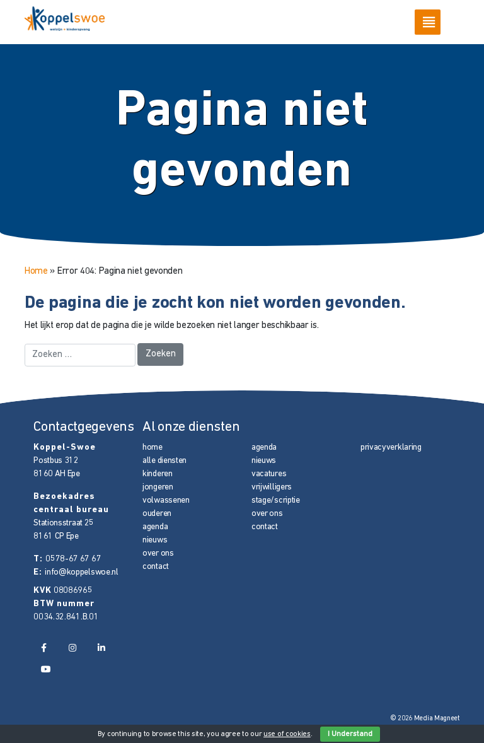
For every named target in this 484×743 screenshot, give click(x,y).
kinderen (157, 474)
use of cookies (287, 734)
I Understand (350, 734)
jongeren (157, 487)
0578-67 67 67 (73, 559)
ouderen (156, 513)
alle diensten (164, 460)
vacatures (268, 474)
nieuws (154, 540)
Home (36, 271)
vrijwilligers (271, 487)
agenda (155, 527)
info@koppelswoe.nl (81, 572)
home (152, 447)
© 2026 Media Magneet (425, 718)
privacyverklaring (391, 447)
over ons (158, 553)
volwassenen (166, 500)
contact (155, 566)
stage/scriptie (275, 500)
